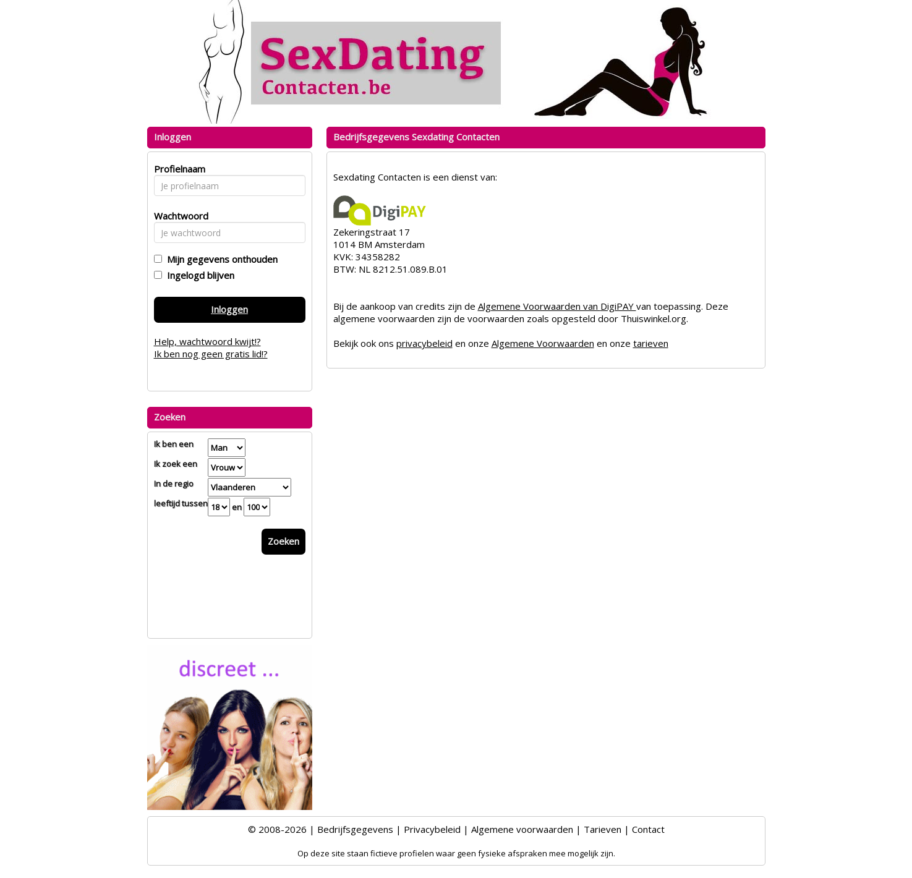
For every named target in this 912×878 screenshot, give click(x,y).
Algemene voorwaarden (522, 829)
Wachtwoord (178, 216)
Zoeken (283, 541)
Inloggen (229, 309)
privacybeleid (424, 343)
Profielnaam (178, 169)
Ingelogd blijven (198, 275)
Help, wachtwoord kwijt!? (207, 341)
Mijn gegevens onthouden (220, 259)
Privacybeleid (432, 829)
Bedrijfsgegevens (355, 829)
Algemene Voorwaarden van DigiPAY (557, 306)
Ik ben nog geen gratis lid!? (211, 353)
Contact (648, 829)
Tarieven (602, 829)
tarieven (650, 343)
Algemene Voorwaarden (543, 343)
